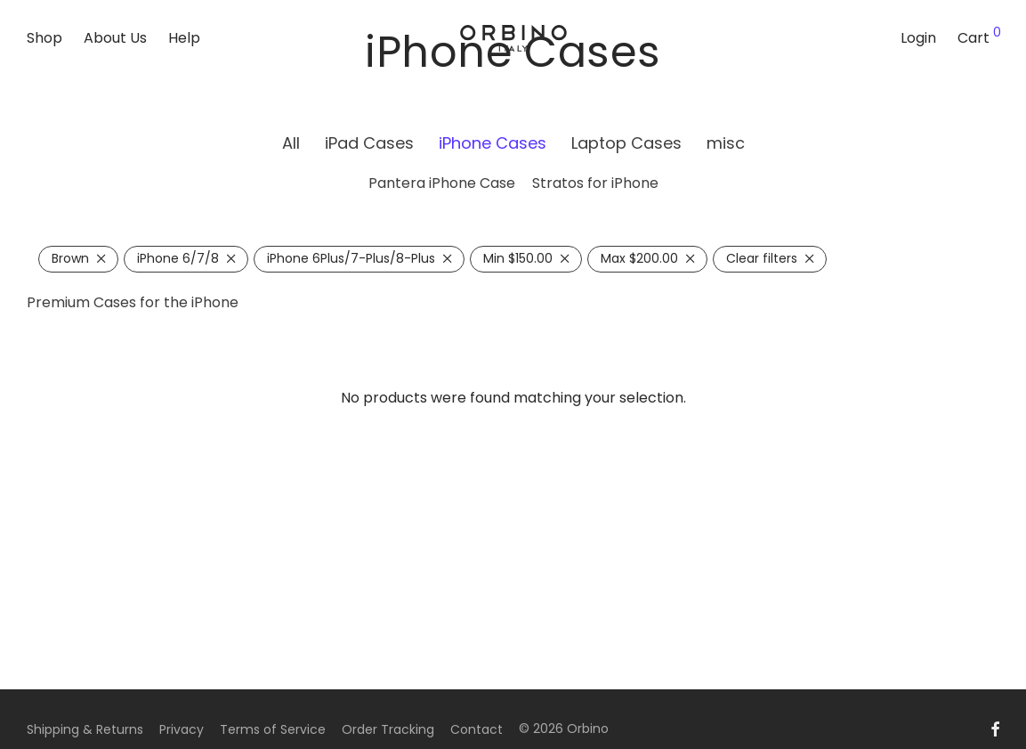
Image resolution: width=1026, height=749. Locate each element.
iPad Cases (369, 143)
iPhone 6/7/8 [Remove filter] (178, 258)
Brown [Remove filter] (70, 258)
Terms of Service (273, 729)
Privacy (181, 729)
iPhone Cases (492, 143)
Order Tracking (388, 729)
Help (184, 38)
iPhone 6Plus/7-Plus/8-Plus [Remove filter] (351, 258)
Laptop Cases (626, 143)
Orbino (588, 728)
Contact (476, 729)
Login (918, 38)
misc (726, 143)
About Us (115, 38)
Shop (44, 38)
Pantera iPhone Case (441, 183)
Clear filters (761, 258)
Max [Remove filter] (639, 258)
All (291, 143)
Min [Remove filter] (518, 258)
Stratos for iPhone (595, 183)
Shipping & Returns (85, 729)
